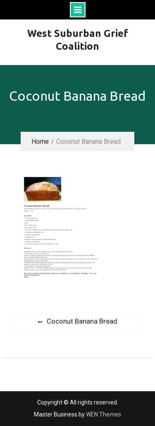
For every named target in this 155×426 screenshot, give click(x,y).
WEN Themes (103, 414)
